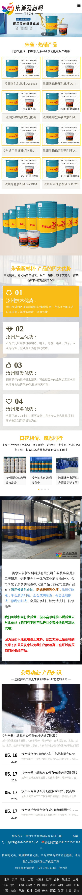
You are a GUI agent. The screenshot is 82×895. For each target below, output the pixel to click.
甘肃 (68, 890)
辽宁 (49, 879)
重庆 (21, 890)
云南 (45, 890)
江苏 (5, 885)
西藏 (53, 890)
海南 (13, 890)
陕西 (61, 890)
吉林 (57, 879)
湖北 (61, 885)
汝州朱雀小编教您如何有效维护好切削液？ (30, 735)
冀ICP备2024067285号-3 (22, 842)
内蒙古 (40, 879)
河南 (53, 885)
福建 (29, 885)
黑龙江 (66, 879)
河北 (22, 879)
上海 (75, 879)
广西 (5, 890)
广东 (76, 885)
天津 (14, 879)
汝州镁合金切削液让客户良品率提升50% (48, 753)
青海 (76, 890)
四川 (29, 890)
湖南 (68, 885)
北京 (6, 879)
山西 (30, 879)
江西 (37, 885)
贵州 (37, 890)
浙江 (13, 885)
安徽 (21, 885)
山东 (45, 885)
